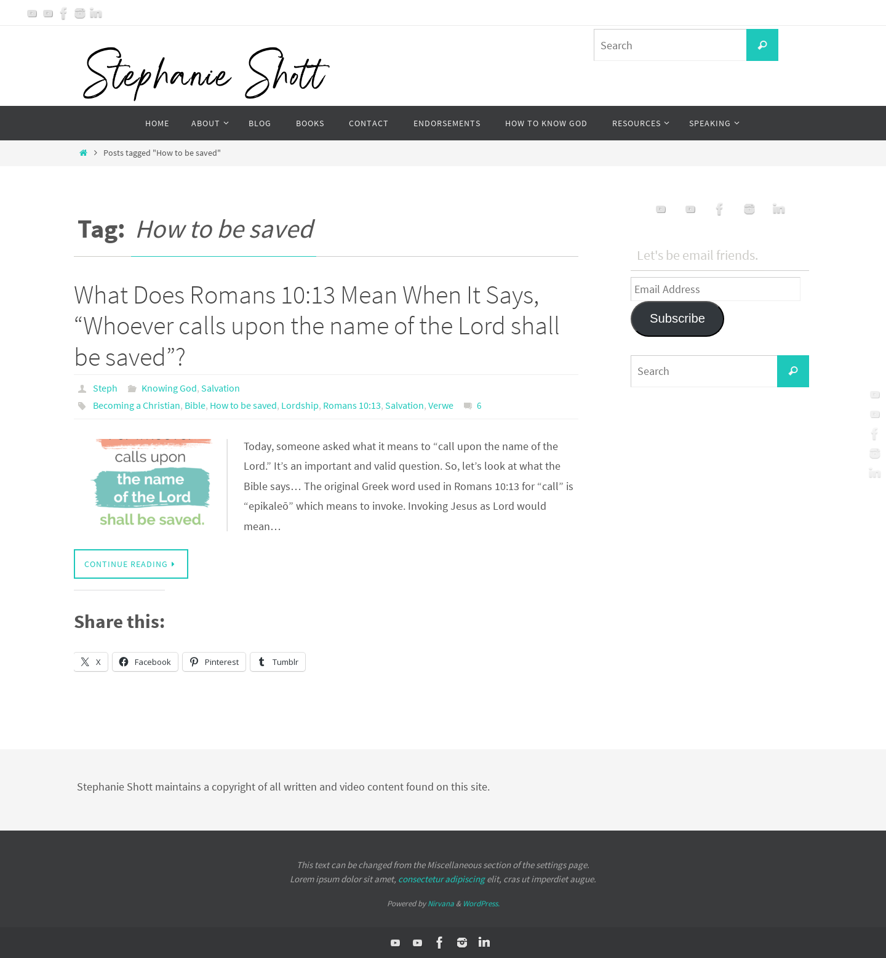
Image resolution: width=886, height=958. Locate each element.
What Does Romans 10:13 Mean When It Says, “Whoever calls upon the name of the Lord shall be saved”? (317, 325)
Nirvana (441, 903)
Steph (105, 388)
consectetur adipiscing (441, 879)
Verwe (440, 405)
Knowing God (169, 388)
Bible (195, 405)
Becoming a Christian (136, 405)
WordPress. (481, 903)
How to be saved (243, 405)
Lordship (300, 405)
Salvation (220, 388)
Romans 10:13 (352, 405)
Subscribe (677, 318)
